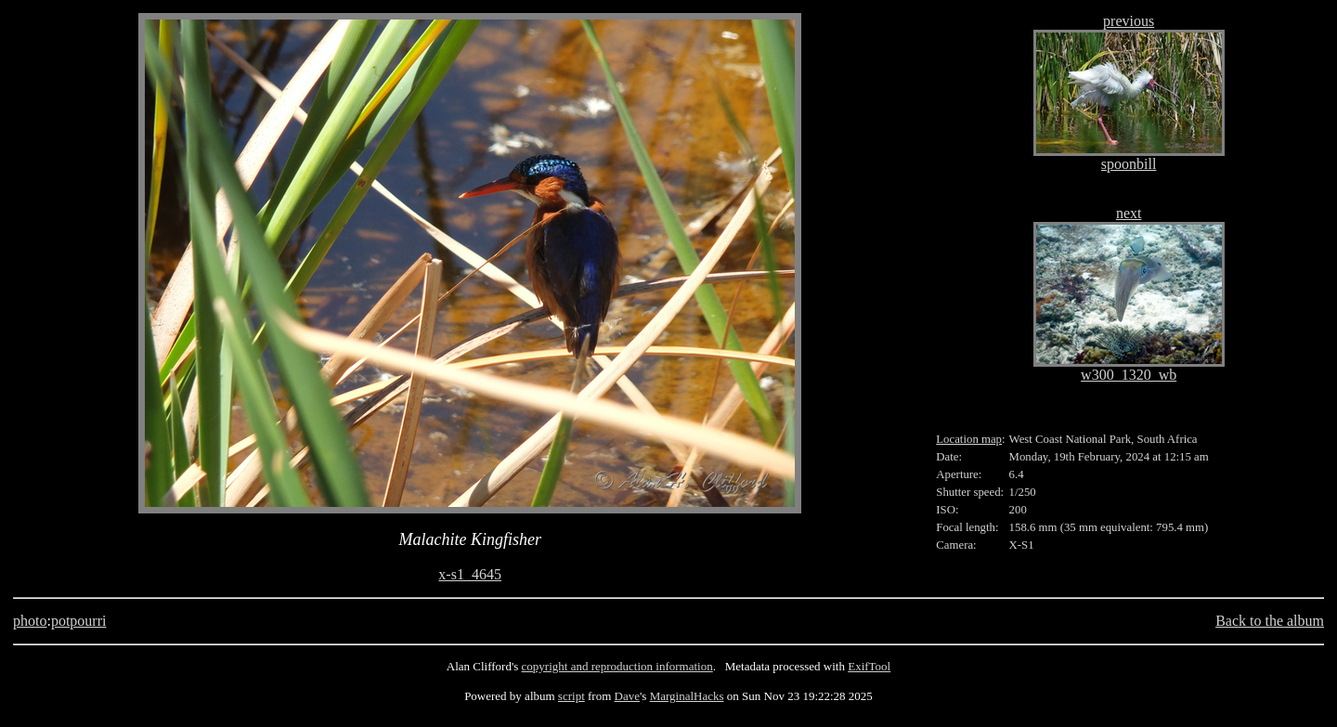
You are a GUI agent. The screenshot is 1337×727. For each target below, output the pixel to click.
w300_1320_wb (1128, 375)
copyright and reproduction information (617, 666)
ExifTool (869, 666)
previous (1128, 21)
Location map (969, 439)
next (1129, 213)
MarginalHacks (687, 696)
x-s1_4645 (469, 574)
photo (29, 621)
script (571, 696)
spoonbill (1129, 164)
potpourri (79, 621)
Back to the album (1269, 621)
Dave (627, 696)
